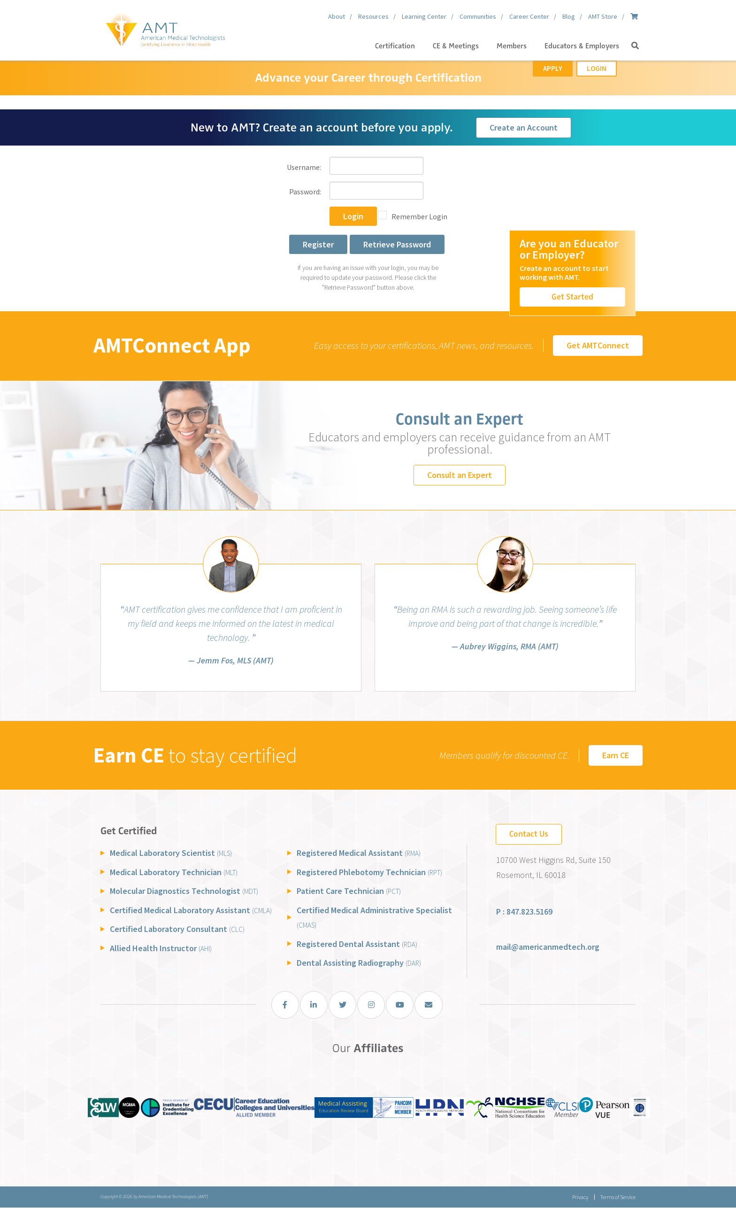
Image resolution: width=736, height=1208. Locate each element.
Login (596, 68)
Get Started (572, 297)
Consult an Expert (459, 474)
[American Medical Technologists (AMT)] (165, 28)
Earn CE (615, 755)
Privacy (579, 1197)
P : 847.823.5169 (524, 911)
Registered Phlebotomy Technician (369, 872)
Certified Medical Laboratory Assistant (191, 910)
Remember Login (419, 216)
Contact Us (528, 834)
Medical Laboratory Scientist (171, 852)
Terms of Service (618, 1197)
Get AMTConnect (598, 345)
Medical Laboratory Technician (174, 872)
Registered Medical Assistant (359, 852)
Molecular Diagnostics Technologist (184, 890)
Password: (305, 191)
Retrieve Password (397, 244)
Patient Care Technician (349, 890)
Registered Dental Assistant (357, 944)
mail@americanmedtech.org (547, 946)
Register (318, 244)
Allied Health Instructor (161, 948)
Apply (552, 68)
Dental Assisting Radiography (359, 962)
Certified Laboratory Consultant (177, 928)
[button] (635, 46)
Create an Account (524, 127)
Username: (304, 167)
